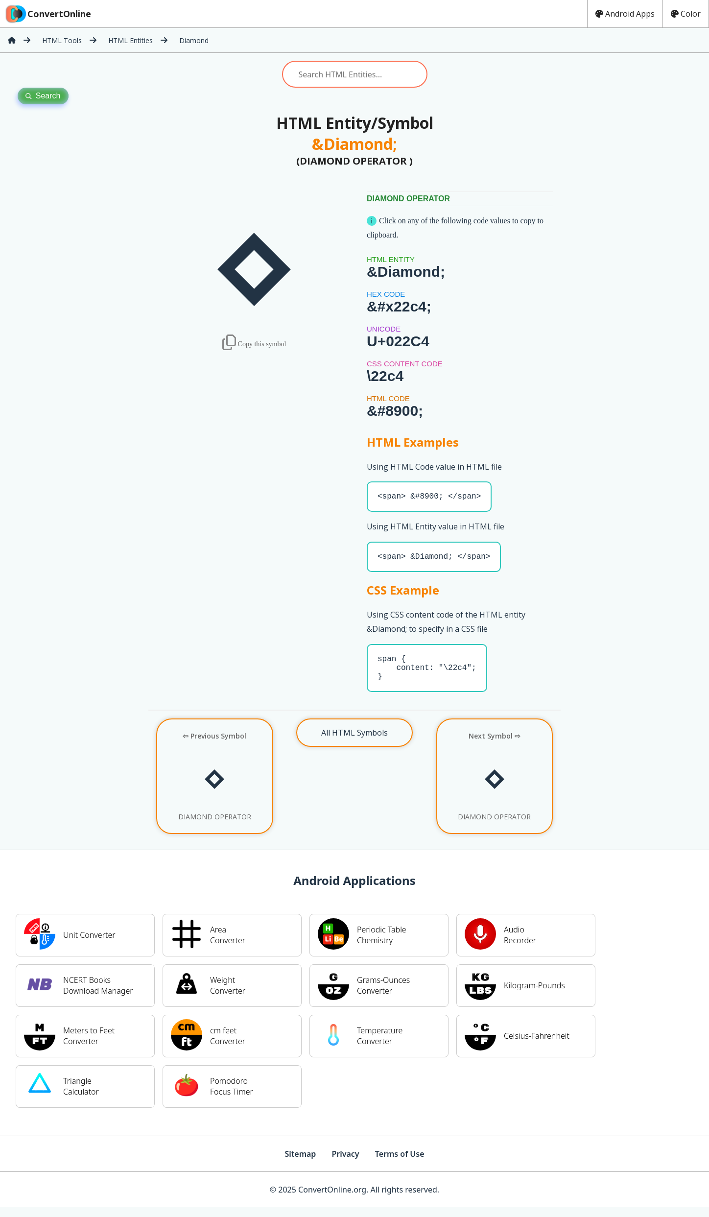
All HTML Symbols (354, 742)
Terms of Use (400, 1163)
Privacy (345, 1163)
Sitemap (300, 1163)
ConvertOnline (47, 14)
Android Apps (625, 13)
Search (43, 96)
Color (686, 13)
